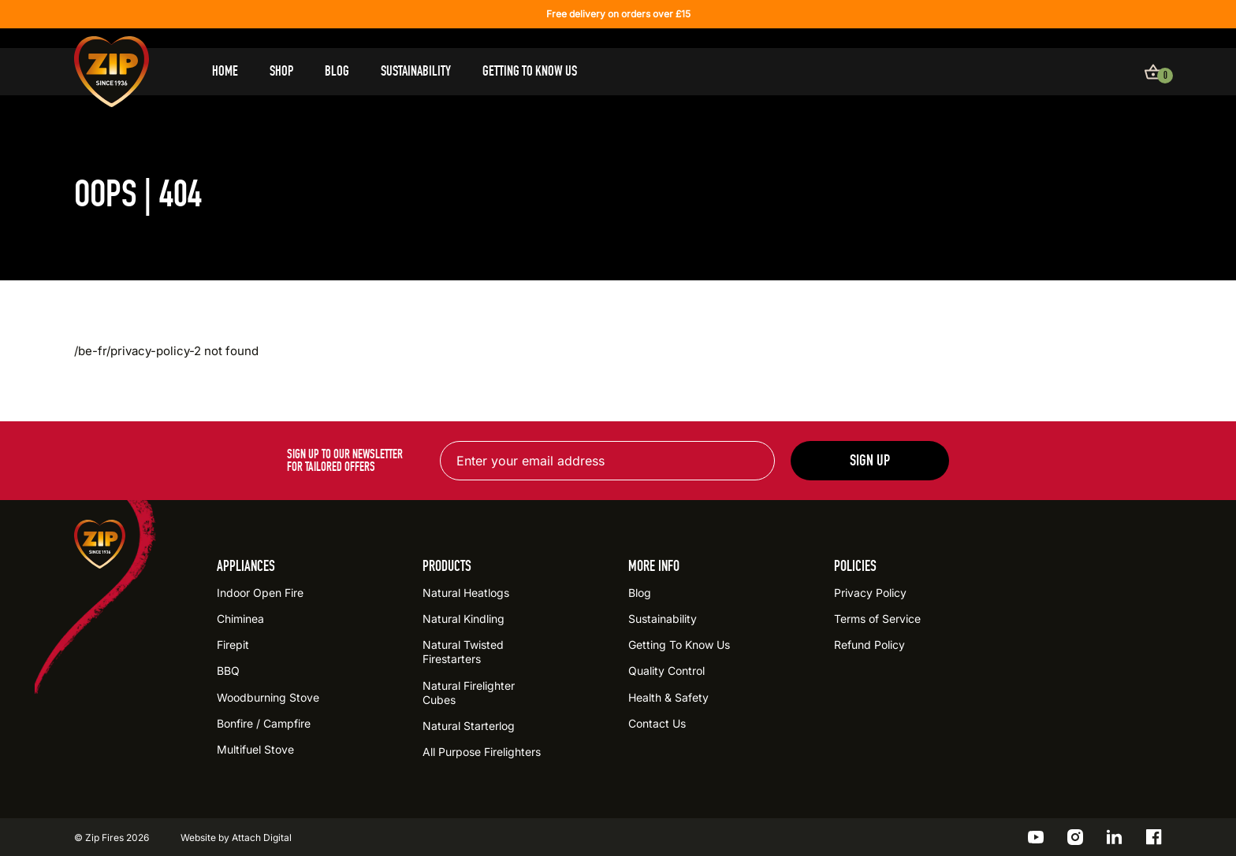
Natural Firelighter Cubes (469, 692)
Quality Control (666, 670)
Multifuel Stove (255, 749)
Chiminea (240, 618)
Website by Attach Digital (236, 837)
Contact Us (657, 723)
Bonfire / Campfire (264, 723)
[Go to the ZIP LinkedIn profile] (1114, 837)
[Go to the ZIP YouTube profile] (1036, 837)
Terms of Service (877, 618)
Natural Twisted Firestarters (463, 651)
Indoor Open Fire (260, 592)
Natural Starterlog (469, 725)
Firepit (233, 644)
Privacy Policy (870, 592)
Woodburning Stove (268, 697)
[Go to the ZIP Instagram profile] (1075, 837)
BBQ (228, 670)
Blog (337, 71)
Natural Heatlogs (466, 592)
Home (225, 71)
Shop (281, 71)
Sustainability (416, 71)
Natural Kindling (463, 618)
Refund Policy (869, 644)
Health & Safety (668, 697)
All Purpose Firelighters (482, 751)
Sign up (870, 460)
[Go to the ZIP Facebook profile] (1154, 837)
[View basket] (1153, 71)
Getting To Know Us (529, 71)
